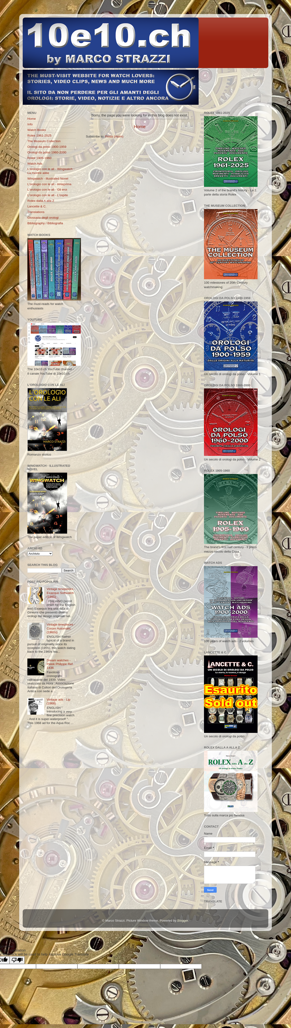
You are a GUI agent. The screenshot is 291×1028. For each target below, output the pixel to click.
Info (30, 124)
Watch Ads (34, 163)
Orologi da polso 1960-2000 (46, 152)
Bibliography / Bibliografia (45, 223)
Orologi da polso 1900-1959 (46, 146)
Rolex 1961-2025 (39, 135)
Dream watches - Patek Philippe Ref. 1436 (60, 664)
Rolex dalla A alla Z (40, 201)
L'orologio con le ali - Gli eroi (47, 189)
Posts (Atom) (114, 136)
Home (140, 126)
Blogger (182, 920)
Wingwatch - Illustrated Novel (47, 178)
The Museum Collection (44, 141)
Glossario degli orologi (43, 217)
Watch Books (36, 130)
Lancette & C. (37, 206)
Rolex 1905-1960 (39, 158)
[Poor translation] (17, 960)
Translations (35, 212)
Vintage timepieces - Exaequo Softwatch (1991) (61, 592)
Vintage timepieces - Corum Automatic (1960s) (61, 628)
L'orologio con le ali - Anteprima (49, 184)
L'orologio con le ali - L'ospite (47, 195)
